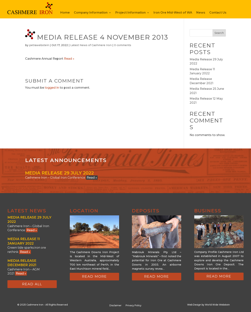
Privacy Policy (133, 305)
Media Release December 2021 (21, 263)
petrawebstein (39, 45)
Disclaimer (115, 305)
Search (219, 33)
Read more (94, 276)
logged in (52, 87)
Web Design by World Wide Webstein (208, 304)
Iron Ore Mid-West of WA (173, 12)
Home (65, 12)
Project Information (130, 12)
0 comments (122, 45)
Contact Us (217, 12)
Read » (69, 58)
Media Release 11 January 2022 (23, 241)
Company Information (91, 12)
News (200, 12)
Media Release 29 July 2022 (59, 173)
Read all (32, 284)
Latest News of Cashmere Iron (91, 45)
